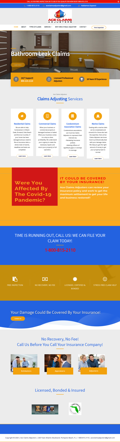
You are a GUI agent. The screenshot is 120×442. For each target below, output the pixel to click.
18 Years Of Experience (97, 79)
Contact (83, 27)
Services (48, 27)
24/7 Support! (27, 78)
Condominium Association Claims (72, 125)
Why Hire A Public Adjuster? (65, 27)
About (23, 27)
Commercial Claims (47, 123)
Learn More (47, 156)
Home (16, 27)
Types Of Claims (35, 27)
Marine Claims (98, 123)
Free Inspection (99, 27)
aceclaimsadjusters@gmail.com (58, 5)
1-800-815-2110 (33, 5)
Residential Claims (22, 123)
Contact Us (17, 318)
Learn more (22, 156)
